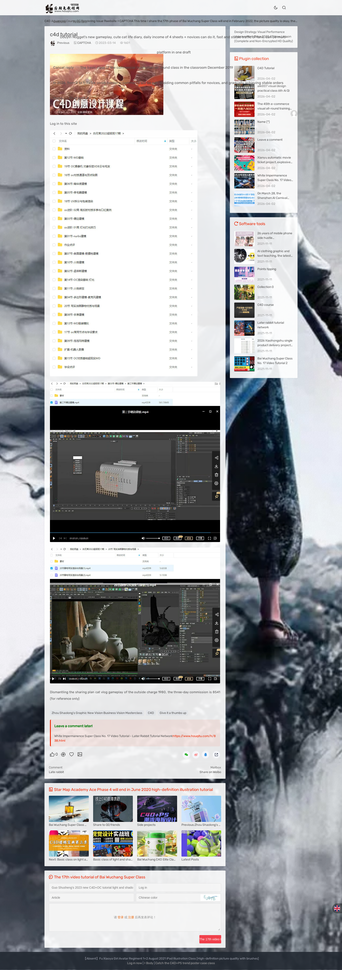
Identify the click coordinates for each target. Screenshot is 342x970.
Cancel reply (63, 67)
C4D (151, 713)
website (59, 22)
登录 (121, 917)
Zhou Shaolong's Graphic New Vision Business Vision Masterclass (97, 713)
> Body (149, 963)
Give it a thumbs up (173, 713)
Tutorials (80, 22)
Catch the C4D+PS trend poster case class (185, 963)
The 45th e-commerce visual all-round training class (273, 108)
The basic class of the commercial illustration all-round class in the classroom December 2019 (156, 67)
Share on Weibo (210, 772)
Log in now (134, 963)
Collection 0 (265, 287)
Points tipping (266, 269)
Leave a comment (269, 140)
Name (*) (263, 122)
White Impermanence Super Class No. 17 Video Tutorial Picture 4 (274, 180)
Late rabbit (56, 772)
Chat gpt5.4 (79, 98)
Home (58, 98)
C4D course (265, 305)
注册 (131, 917)
